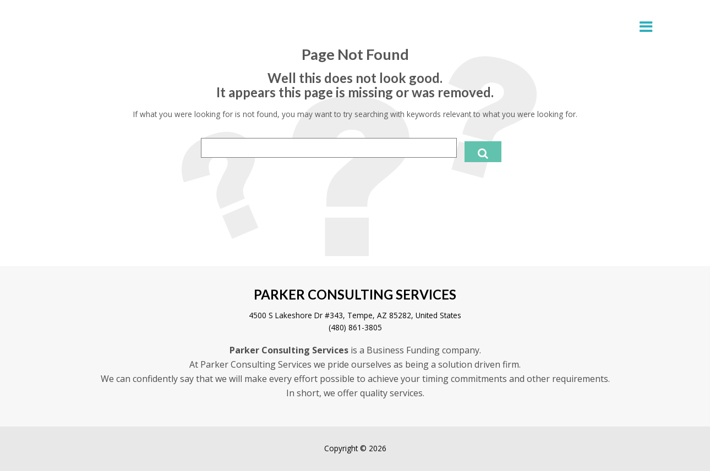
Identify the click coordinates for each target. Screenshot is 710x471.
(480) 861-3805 (355, 327)
